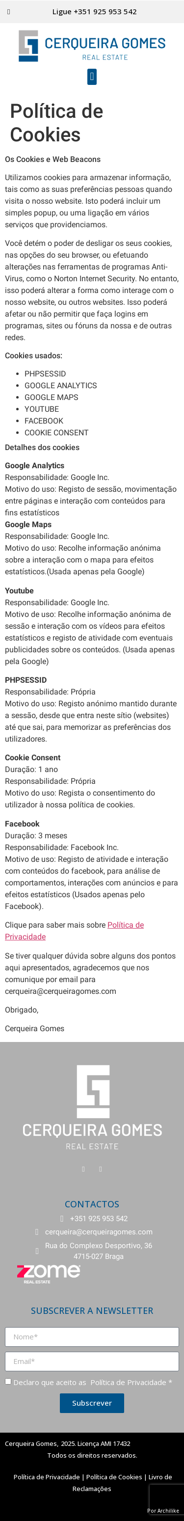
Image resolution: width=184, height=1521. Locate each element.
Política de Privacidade (127, 1382)
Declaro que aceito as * (92, 1382)
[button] (92, 77)
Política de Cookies (114, 1476)
